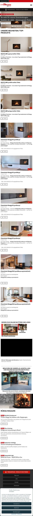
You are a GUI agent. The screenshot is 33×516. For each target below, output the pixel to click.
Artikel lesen (4, 423)
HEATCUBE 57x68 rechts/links (10, 82)
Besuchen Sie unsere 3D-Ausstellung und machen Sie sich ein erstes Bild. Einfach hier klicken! (16, 370)
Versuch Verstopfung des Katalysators (11, 444)
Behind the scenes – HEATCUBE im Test (11, 457)
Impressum (19, 514)
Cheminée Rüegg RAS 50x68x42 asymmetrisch (15, 271)
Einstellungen (16, 512)
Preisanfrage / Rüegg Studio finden (16, 10)
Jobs (16, 478)
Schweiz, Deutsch (4, 1)
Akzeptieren (16, 503)
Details (4, 61)
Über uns (16, 475)
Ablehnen (16, 508)
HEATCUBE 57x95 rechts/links (10, 111)
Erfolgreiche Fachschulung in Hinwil (11, 430)
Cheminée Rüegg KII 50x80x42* (10, 205)
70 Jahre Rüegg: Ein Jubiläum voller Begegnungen (14, 417)
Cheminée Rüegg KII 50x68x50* (11, 172)
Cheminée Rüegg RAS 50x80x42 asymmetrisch (15, 304)
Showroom (16, 485)
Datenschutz (13, 514)
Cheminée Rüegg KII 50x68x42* (10, 139)
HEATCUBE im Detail (6, 23)
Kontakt (16, 482)
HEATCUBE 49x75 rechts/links (10, 54)
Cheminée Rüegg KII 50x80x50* (11, 238)
